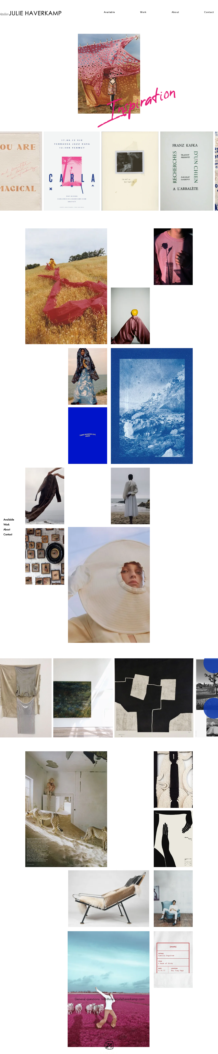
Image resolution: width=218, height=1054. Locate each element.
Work (6, 524)
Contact (7, 534)
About (6, 529)
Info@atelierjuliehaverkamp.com (123, 999)
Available (8, 519)
